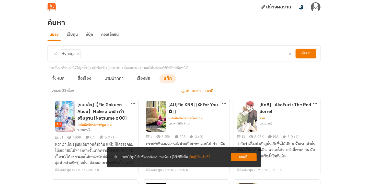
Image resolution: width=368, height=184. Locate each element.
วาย (262, 122)
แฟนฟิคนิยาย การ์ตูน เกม (94, 128)
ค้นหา (306, 57)
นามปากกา (114, 82)
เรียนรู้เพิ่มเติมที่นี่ (200, 157)
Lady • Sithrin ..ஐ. (180, 127)
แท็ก (168, 82)
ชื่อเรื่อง (84, 82)
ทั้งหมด (58, 82)
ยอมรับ (243, 157)
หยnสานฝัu (84, 134)
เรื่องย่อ (143, 82)
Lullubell (265, 127)
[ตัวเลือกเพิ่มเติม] (133, 108)
